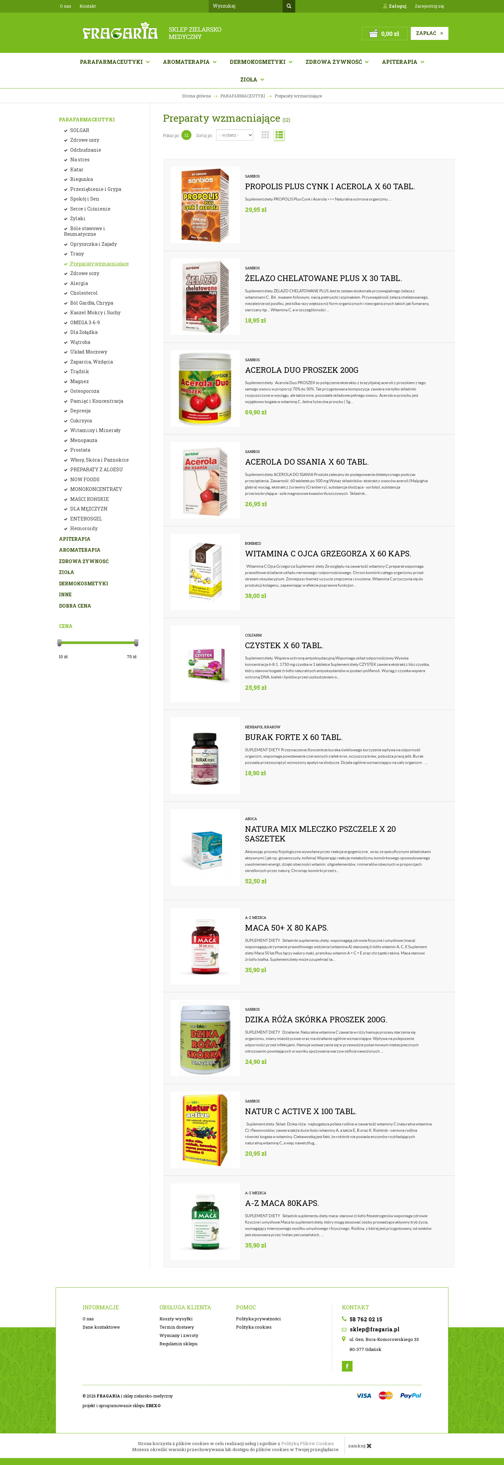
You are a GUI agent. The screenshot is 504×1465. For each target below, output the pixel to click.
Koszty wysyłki (175, 1319)
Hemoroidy (83, 528)
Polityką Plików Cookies (307, 1443)
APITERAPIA (400, 61)
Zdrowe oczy (84, 273)
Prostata (79, 450)
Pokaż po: (171, 135)
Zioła (249, 79)
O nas (65, 6)
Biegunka (81, 179)
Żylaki (77, 218)
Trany (76, 253)
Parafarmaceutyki (112, 61)
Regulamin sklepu (178, 1344)
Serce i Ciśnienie (90, 209)
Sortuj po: (204, 135)
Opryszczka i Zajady (93, 244)
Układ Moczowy (88, 352)
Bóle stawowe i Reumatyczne (84, 231)
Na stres (79, 159)
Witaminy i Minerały (95, 430)
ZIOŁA (66, 572)
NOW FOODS (84, 479)
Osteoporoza (84, 391)
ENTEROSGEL (85, 518)
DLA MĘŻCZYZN (88, 509)
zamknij (360, 1445)
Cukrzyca (80, 420)
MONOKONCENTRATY (95, 489)
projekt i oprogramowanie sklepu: (121, 1405)
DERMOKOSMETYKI (83, 583)
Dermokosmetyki (258, 61)
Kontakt (88, 6)
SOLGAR (79, 130)
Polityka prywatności (258, 1319)
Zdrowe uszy (84, 140)
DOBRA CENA (75, 606)
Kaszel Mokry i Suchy (95, 312)
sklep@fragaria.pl (370, 1329)
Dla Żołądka (83, 332)
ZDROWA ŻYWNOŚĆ (84, 561)
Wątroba (79, 342)
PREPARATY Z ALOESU (96, 469)
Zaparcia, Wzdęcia (91, 362)
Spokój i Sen (84, 199)
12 (186, 135)
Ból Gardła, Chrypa (91, 303)
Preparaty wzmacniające (99, 263)
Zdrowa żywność (334, 61)
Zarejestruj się (429, 6)
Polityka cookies (254, 1327)
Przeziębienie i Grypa (95, 189)
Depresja (80, 410)
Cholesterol (83, 293)
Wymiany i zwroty (178, 1335)
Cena (66, 626)
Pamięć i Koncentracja (96, 401)
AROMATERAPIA (187, 61)
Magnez (79, 381)
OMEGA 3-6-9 (84, 322)
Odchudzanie (85, 150)
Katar (76, 169)
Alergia (78, 283)
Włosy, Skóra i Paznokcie (99, 460)
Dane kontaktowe (101, 1327)
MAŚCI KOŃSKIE (89, 499)
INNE (65, 594)
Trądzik (79, 371)
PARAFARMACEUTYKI (87, 119)
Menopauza (83, 440)
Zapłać (429, 33)
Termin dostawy (176, 1327)
